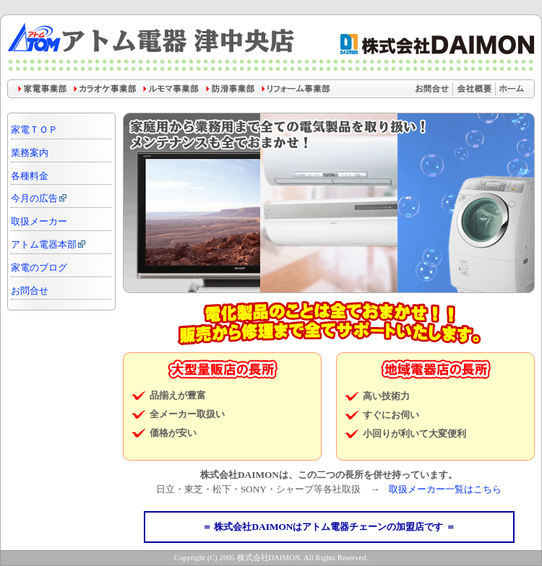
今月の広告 (39, 198)
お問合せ (29, 291)
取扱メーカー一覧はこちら (445, 489)
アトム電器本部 (49, 245)
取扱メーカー (39, 222)
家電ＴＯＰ (34, 130)
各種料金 (29, 176)
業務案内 (29, 153)
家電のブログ (39, 268)
